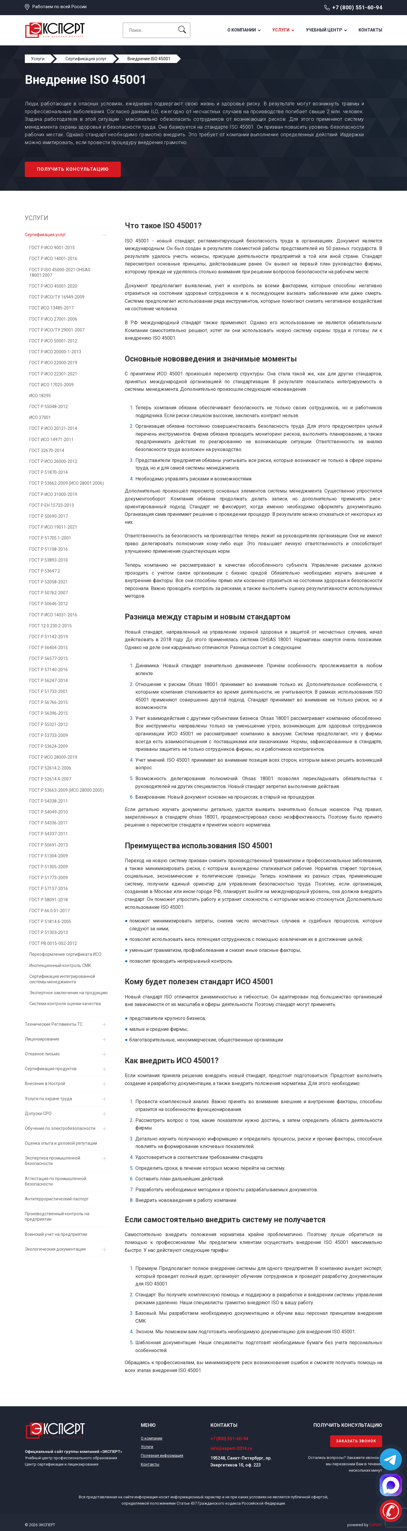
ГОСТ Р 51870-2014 (48, 472)
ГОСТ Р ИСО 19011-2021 (53, 527)
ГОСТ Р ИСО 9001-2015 (52, 247)
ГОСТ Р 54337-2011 (48, 833)
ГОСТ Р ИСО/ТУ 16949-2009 (56, 297)
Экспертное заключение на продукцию (68, 992)
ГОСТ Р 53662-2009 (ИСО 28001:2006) (66, 483)
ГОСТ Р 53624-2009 (48, 746)
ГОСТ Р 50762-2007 (48, 592)
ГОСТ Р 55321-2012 (48, 724)
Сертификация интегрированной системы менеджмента (62, 979)
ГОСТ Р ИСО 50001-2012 (53, 340)
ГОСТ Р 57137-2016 (48, 888)
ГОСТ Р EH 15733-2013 (51, 505)
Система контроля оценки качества (65, 1003)
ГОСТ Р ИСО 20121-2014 (53, 428)
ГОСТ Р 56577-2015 (48, 658)
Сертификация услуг (45, 234)
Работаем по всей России (59, 6)
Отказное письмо (42, 1053)
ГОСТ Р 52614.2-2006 (50, 768)
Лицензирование (42, 1039)
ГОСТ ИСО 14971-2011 (51, 439)
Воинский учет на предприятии (56, 1234)
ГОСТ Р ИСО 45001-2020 (53, 286)
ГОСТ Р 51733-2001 (48, 691)
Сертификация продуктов (51, 1068)
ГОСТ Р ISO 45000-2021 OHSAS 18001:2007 (60, 272)
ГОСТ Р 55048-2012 (48, 406)
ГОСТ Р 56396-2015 (48, 713)
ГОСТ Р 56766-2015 (48, 702)
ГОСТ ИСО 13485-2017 (51, 307)
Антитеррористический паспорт (57, 1198)
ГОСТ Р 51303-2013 (48, 932)
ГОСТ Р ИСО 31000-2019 (53, 494)
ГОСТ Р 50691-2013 (48, 845)
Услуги (281, 30)
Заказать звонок (356, 1441)
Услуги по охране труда (48, 1098)
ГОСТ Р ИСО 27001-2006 (53, 319)
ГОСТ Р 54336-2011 (48, 822)
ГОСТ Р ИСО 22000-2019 (53, 362)
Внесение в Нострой (45, 1083)
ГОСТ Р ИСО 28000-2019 (53, 757)
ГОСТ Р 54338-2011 (48, 801)
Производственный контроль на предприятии (57, 1216)
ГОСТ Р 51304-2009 (48, 855)
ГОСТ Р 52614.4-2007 (50, 779)
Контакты (370, 30)
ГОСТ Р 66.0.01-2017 (49, 910)
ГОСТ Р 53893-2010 (48, 560)
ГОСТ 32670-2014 (46, 450)
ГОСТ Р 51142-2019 (48, 636)
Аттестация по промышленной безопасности (55, 1181)
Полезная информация (162, 1455)
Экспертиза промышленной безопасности (52, 1161)
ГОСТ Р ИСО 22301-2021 (53, 373)
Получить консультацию (73, 169)
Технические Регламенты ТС (54, 1024)
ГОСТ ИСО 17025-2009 (51, 384)
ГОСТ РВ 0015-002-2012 (53, 943)
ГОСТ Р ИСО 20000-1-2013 (55, 351)
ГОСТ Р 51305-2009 (48, 866)
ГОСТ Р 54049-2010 (48, 812)
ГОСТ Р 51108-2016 (48, 549)
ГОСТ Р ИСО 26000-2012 (53, 461)
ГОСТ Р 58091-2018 (48, 899)
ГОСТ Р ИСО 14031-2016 (53, 614)
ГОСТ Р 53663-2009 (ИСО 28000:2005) (66, 790)
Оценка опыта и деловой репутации (61, 1143)
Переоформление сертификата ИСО (65, 954)
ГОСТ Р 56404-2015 (48, 647)
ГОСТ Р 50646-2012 (48, 603)
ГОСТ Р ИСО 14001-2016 (53, 258)
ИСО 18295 (40, 395)
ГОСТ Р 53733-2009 (48, 735)
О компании (241, 30)
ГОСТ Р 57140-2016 (48, 669)
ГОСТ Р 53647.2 (44, 571)
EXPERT (375, 1525)
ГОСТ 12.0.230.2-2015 (50, 625)
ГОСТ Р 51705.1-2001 (50, 538)
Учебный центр (324, 30)
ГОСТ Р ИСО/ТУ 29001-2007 (56, 330)
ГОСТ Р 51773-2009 (48, 877)
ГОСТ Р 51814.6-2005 (50, 921)
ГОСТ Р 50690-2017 (48, 516)
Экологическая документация (55, 1249)
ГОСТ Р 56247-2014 (48, 680)
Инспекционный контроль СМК (60, 965)
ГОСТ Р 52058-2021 (48, 581)
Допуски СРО (38, 1113)
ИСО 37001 (40, 417)
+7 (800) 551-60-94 (357, 7)
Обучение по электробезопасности (60, 1128)
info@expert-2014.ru (231, 1448)
